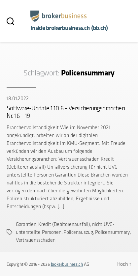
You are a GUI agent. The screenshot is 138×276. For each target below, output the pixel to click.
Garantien (26, 224)
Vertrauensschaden (35, 240)
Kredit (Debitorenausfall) (64, 224)
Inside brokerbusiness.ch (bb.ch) (69, 28)
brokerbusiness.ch (67, 264)
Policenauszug (78, 232)
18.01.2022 (17, 98)
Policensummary (112, 232)
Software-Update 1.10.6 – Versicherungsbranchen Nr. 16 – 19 (66, 112)
